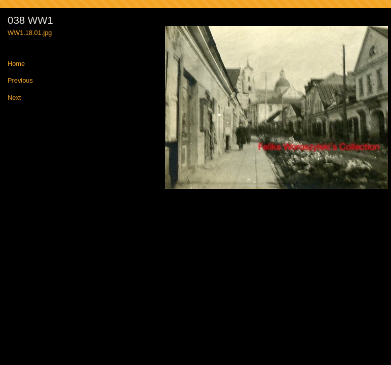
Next (14, 98)
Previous (20, 81)
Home (16, 64)
